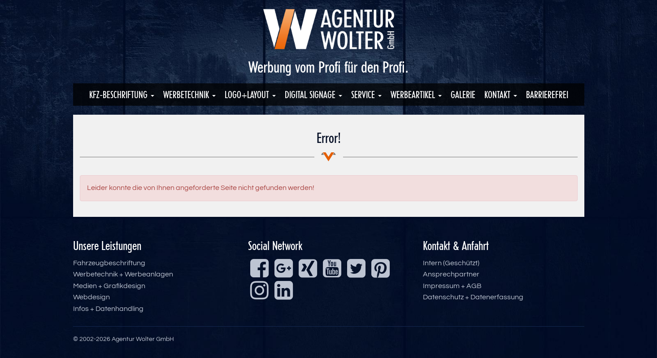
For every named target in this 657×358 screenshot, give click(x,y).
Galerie (463, 94)
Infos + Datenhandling (108, 308)
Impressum (441, 285)
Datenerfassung (496, 297)
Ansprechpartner (451, 274)
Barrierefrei (547, 94)
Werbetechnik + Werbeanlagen (123, 274)
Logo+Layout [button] (250, 94)
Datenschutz (443, 297)
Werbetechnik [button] (189, 94)
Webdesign (91, 297)
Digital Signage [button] (313, 94)
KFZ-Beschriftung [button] (121, 94)
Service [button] (366, 94)
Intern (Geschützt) (451, 263)
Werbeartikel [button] (416, 94)
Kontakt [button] (500, 94)
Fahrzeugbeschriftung (109, 263)
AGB (474, 285)
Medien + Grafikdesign (109, 285)
